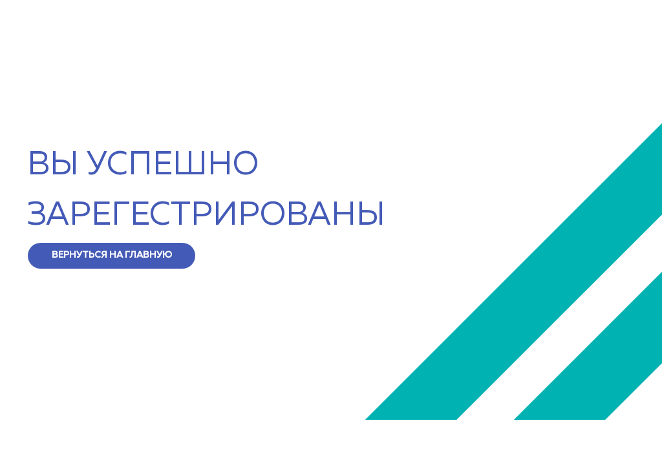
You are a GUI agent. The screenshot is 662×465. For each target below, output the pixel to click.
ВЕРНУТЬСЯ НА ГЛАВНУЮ (112, 255)
